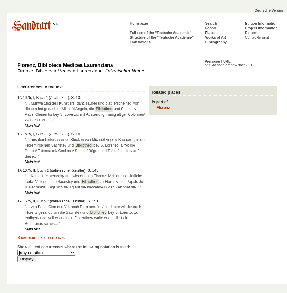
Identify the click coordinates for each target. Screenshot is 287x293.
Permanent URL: (228, 63)
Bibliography (216, 42)
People (210, 28)
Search (211, 23)
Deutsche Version (270, 10)
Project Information (261, 28)
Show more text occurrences (41, 237)
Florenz (163, 107)
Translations (140, 42)
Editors (251, 33)
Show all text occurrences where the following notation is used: (73, 247)
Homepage (139, 23)
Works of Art (215, 37)
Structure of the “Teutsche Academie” (162, 37)
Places (210, 33)
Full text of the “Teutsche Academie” (160, 33)
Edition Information (261, 23)
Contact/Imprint (257, 37)
